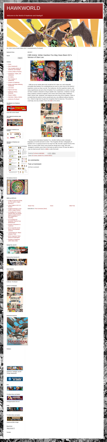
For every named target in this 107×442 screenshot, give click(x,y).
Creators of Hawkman (13, 82)
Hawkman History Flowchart (12, 92)
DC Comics (34, 155)
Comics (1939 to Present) (14, 71)
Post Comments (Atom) (41, 208)
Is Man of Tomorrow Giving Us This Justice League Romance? (15, 202)
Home (51, 205)
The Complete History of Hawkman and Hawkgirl (14, 69)
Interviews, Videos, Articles (15, 97)
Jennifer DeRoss (48, 155)
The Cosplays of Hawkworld (12, 79)
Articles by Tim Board (13, 99)
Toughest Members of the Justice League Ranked (14, 209)
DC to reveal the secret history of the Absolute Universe (14, 229)
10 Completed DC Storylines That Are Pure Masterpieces (14, 221)
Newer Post (31, 205)
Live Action (11, 87)
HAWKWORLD (23, 8)
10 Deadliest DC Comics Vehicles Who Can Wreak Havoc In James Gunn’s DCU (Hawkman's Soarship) (14, 214)
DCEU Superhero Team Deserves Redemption (14, 236)
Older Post (72, 205)
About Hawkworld (12, 66)
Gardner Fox (41, 155)
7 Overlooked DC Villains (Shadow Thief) (14, 233)
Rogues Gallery (12, 95)
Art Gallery (11, 77)
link (51, 100)
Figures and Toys (12, 89)
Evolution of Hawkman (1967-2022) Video (14, 240)
